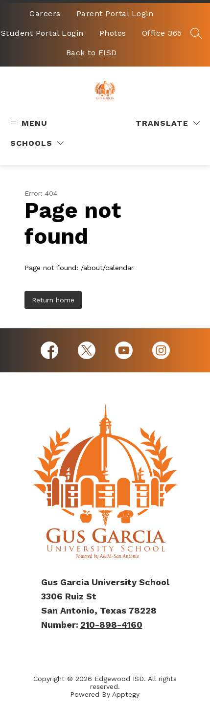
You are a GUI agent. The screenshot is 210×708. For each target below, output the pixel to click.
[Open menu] (27, 123)
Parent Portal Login (115, 13)
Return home (53, 300)
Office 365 (162, 33)
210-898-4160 (111, 624)
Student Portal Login (42, 33)
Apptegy (126, 694)
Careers (45, 13)
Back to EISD (91, 52)
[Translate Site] (167, 123)
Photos (112, 33)
